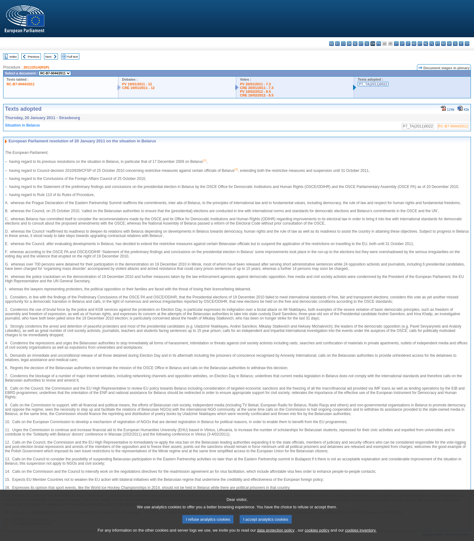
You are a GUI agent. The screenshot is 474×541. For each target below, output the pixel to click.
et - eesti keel (361, 43)
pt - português (437, 43)
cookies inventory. (360, 536)
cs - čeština (343, 43)
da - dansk (349, 43)
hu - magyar (414, 43)
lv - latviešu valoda (402, 43)
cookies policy (317, 536)
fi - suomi (461, 43)
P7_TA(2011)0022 (373, 84)
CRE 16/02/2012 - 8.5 (256, 95)
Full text (72, 56)
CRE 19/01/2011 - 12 (138, 88)
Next (48, 56)
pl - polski (431, 43)
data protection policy (276, 536)
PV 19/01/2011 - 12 (137, 84)
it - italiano (396, 43)
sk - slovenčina (449, 43)
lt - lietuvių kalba (408, 43)
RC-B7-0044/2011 (21, 84)
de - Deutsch (355, 43)
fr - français (378, 43)
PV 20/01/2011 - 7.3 (255, 84)
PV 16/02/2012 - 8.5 (255, 91)
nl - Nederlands (425, 43)
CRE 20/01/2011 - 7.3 (256, 88)
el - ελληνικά (367, 43)
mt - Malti (420, 43)
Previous (33, 56)
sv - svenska (467, 43)
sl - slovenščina (455, 43)
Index (13, 56)
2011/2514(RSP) (36, 67)
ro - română (443, 43)
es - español (337, 43)
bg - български (331, 43)
